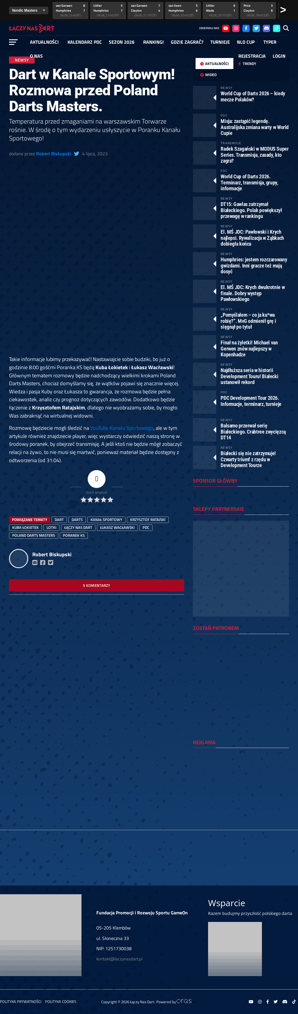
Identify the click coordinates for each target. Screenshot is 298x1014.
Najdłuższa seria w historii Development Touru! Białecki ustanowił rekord (249, 376)
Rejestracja (252, 55)
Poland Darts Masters (33, 535)
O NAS (36, 55)
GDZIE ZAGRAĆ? (187, 41)
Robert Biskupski (53, 153)
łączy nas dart (78, 527)
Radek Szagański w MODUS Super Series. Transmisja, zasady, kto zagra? (254, 154)
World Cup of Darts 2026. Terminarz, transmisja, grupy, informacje (249, 182)
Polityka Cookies (60, 1001)
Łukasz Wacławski (117, 527)
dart (59, 519)
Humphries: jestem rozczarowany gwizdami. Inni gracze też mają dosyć (254, 265)
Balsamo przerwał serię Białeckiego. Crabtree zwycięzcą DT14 (253, 431)
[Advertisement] (97, 312)
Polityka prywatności (20, 1001)
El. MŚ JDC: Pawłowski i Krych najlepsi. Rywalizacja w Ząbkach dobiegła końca (252, 238)
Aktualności (44, 41)
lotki (51, 527)
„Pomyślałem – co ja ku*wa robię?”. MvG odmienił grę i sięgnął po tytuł (248, 321)
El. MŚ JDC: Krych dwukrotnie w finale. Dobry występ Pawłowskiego (253, 293)
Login (279, 55)
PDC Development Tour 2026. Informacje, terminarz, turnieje (251, 401)
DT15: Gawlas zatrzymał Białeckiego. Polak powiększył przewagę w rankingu (251, 210)
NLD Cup (246, 41)
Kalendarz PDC (85, 41)
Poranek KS (74, 535)
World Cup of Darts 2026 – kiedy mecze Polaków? (253, 96)
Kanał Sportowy (106, 519)
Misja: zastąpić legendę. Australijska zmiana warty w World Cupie (255, 127)
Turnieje (220, 41)
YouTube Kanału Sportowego (121, 428)
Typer (269, 41)
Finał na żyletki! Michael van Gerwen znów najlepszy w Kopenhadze (249, 348)
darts (77, 519)
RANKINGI (153, 41)
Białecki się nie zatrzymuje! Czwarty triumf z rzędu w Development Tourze (248, 459)
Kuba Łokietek (25, 527)
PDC (146, 527)
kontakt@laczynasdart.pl (119, 958)
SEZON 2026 (121, 41)
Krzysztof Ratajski (148, 519)
